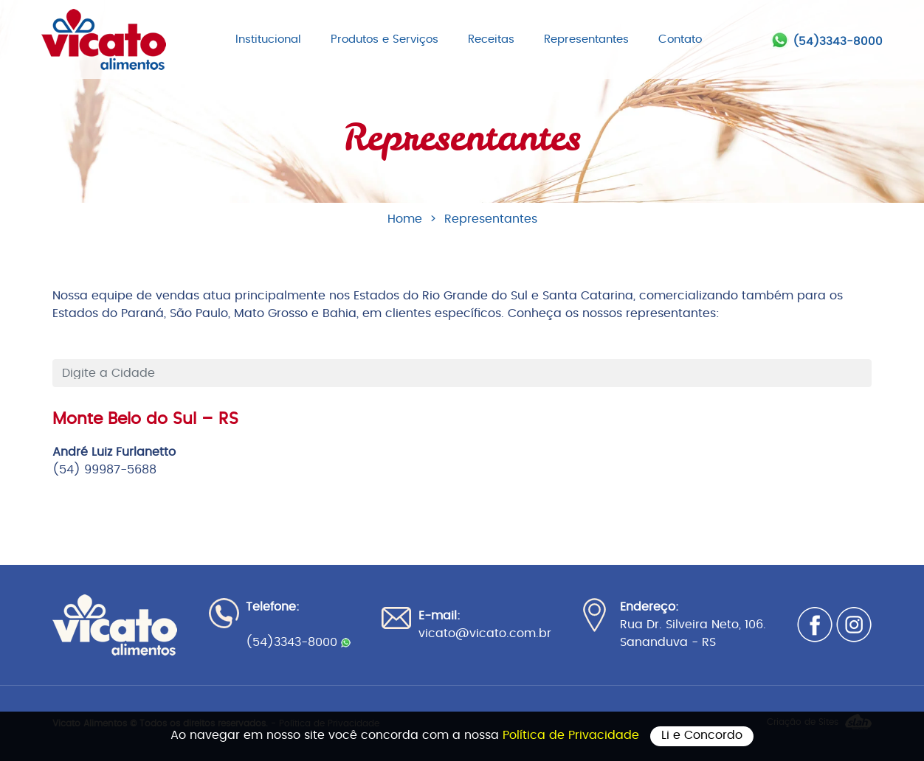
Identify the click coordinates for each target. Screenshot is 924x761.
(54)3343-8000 (838, 41)
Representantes (586, 39)
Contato (680, 39)
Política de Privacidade (573, 735)
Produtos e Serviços (384, 39)
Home (404, 219)
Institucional (268, 39)
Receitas (491, 39)
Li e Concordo (701, 735)
